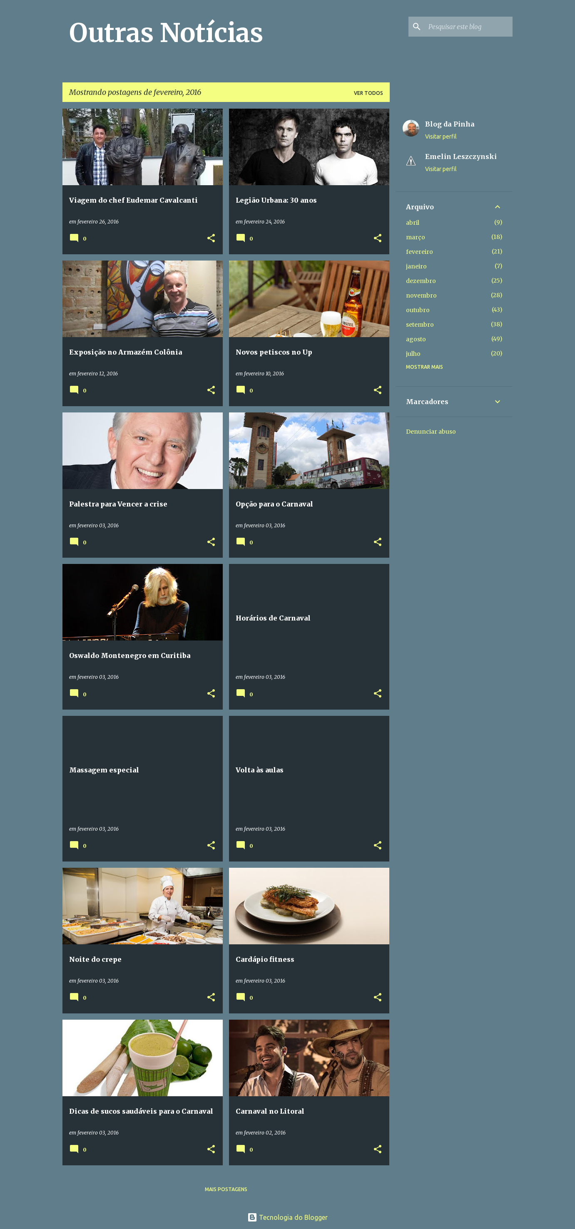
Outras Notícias (166, 33)
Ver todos (368, 93)
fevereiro (419, 252)
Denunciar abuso (431, 431)
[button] (211, 238)
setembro (420, 324)
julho (413, 354)
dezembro (421, 281)
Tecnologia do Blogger (287, 1217)
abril (412, 222)
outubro (418, 310)
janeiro (416, 266)
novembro (421, 295)
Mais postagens (226, 1189)
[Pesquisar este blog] (469, 27)
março (415, 237)
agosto (416, 339)
